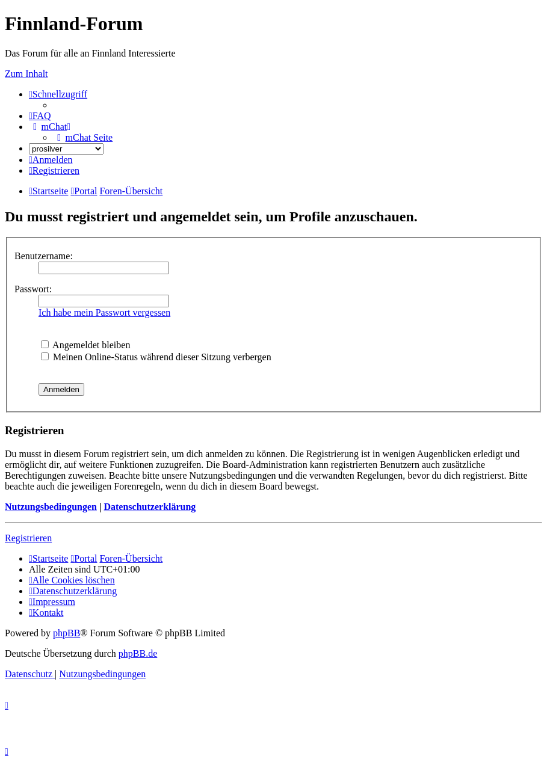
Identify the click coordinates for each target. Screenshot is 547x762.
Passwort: (33, 289)
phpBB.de (138, 653)
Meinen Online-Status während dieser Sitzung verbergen (156, 357)
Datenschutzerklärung (150, 507)
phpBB (66, 633)
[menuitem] (40, 116)
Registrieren (28, 538)
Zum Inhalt (26, 74)
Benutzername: (43, 256)
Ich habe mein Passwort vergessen (104, 312)
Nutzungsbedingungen (51, 507)
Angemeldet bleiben (85, 345)
